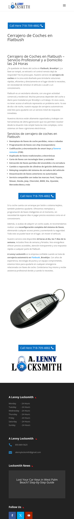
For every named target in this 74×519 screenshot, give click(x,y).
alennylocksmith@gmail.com (28, 452)
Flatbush (36, 257)
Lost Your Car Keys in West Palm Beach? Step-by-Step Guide (37, 481)
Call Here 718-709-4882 (25, 26)
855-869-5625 (21, 444)
